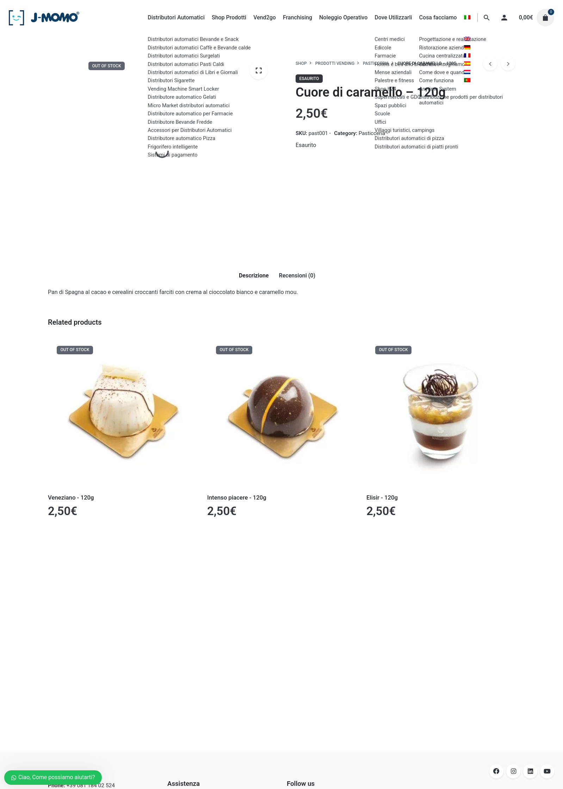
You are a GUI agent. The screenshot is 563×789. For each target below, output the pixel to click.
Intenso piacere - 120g (236, 497)
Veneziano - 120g (71, 497)
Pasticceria (372, 133)
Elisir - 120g (382, 497)
